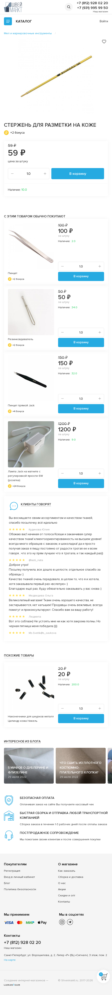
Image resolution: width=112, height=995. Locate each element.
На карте (10, 960)
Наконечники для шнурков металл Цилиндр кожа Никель (31, 719)
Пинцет (12, 273)
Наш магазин (100, 11)
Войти (104, 21)
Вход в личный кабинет (19, 877)
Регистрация (12, 870)
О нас (62, 883)
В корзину (77, 173)
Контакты (64, 901)
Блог (7, 883)
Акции (62, 889)
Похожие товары (19, 655)
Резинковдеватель (20, 339)
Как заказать (66, 870)
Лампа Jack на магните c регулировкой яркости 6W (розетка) (25, 476)
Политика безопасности (20, 889)
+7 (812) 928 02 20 (92, 3)
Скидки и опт (66, 895)
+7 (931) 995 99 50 (92, 8)
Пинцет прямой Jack (21, 405)
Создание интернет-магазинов (24, 980)
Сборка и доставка (70, 877)
